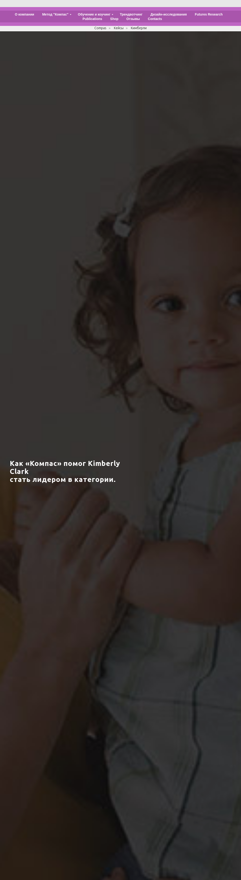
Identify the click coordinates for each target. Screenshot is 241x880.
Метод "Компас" (55, 14)
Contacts (155, 19)
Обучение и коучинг (94, 14)
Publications (92, 19)
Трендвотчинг (131, 14)
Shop (114, 19)
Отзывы (133, 19)
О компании (24, 14)
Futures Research (209, 14)
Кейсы (119, 28)
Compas (100, 28)
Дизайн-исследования (168, 14)
